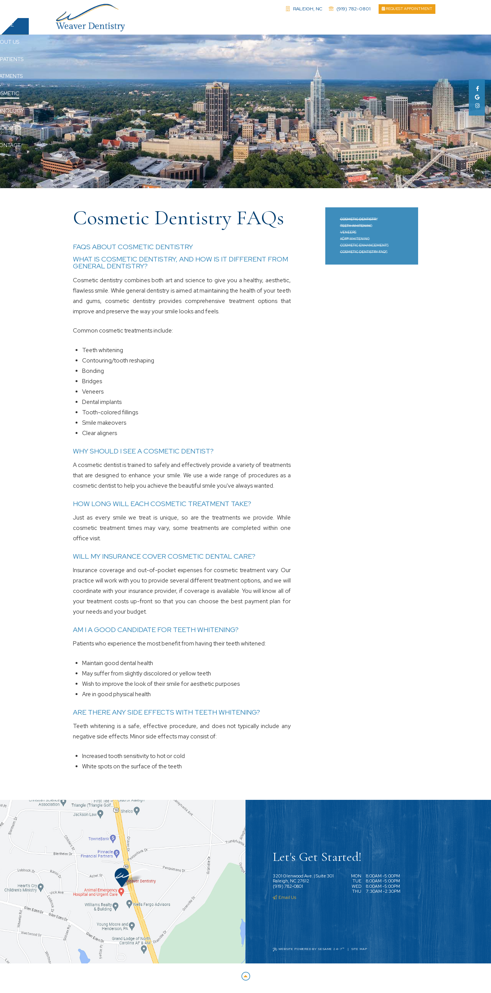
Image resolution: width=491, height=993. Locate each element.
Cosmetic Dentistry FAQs (363, 255)
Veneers (348, 235)
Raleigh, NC (304, 8)
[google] (476, 97)
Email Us (284, 900)
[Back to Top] (245, 980)
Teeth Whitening (356, 229)
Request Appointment (407, 8)
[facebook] (476, 88)
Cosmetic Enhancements (364, 248)
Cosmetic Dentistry (359, 222)
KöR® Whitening (355, 242)
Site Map (359, 952)
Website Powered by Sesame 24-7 (309, 952)
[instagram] (476, 105)
